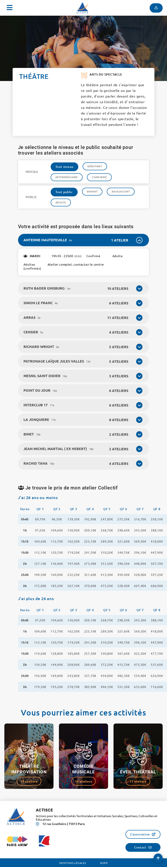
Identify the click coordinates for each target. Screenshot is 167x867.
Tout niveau (64, 167)
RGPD (104, 863)
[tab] (83, 240)
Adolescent (121, 191)
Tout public (64, 192)
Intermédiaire (66, 177)
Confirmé (99, 177)
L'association (140, 834)
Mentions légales (72, 863)
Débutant (94, 166)
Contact (140, 847)
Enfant (92, 191)
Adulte (60, 202)
